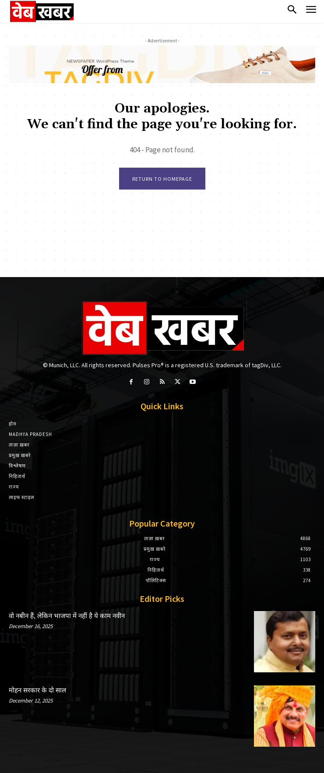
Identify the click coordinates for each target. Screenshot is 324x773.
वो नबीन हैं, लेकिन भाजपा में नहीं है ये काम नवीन (67, 616)
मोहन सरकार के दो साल (37, 690)
